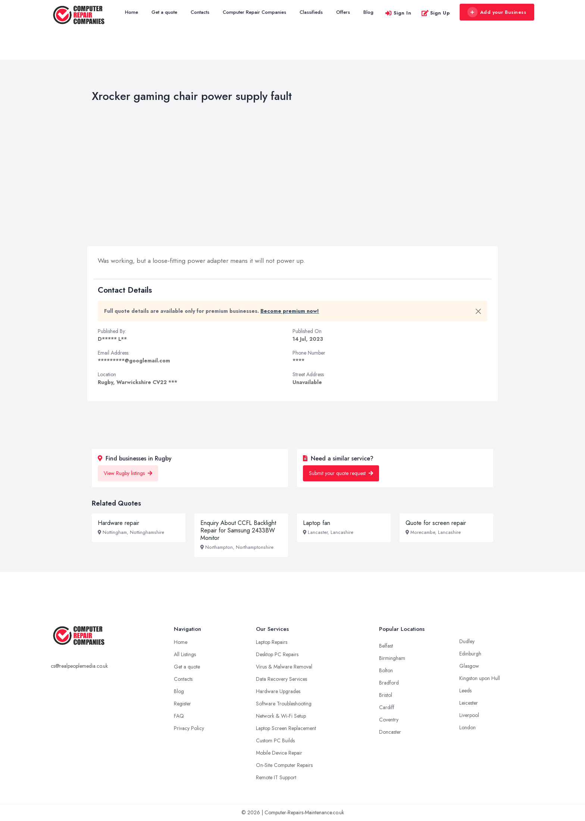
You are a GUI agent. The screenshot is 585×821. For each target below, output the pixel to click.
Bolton (386, 670)
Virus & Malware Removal (284, 666)
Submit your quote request (341, 473)
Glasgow (469, 666)
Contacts (200, 12)
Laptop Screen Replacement (286, 728)
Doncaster (390, 732)
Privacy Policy (189, 728)
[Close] (478, 311)
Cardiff (386, 707)
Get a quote (164, 12)
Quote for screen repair (436, 523)
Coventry (388, 719)
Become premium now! (289, 311)
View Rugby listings (128, 473)
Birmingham (392, 658)
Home (131, 12)
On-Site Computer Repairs (284, 765)
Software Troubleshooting (284, 703)
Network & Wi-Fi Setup (281, 716)
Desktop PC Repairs (277, 654)
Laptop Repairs (271, 642)
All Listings (185, 654)
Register (182, 703)
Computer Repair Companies (254, 12)
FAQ (179, 716)
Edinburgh (470, 653)
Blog (368, 12)
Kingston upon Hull (479, 678)
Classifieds (311, 12)
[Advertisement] (292, 176)
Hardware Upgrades (278, 691)
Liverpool (469, 715)
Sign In (398, 12)
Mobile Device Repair (279, 752)
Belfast (386, 645)
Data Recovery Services (281, 679)
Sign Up (436, 12)
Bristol (385, 695)
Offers (343, 12)
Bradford (389, 682)
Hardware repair (118, 523)
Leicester (468, 703)
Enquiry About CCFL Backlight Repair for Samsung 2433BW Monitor (238, 530)
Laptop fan (316, 523)
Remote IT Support (276, 777)
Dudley (467, 641)
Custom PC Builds (275, 740)
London (467, 727)
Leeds (465, 690)
